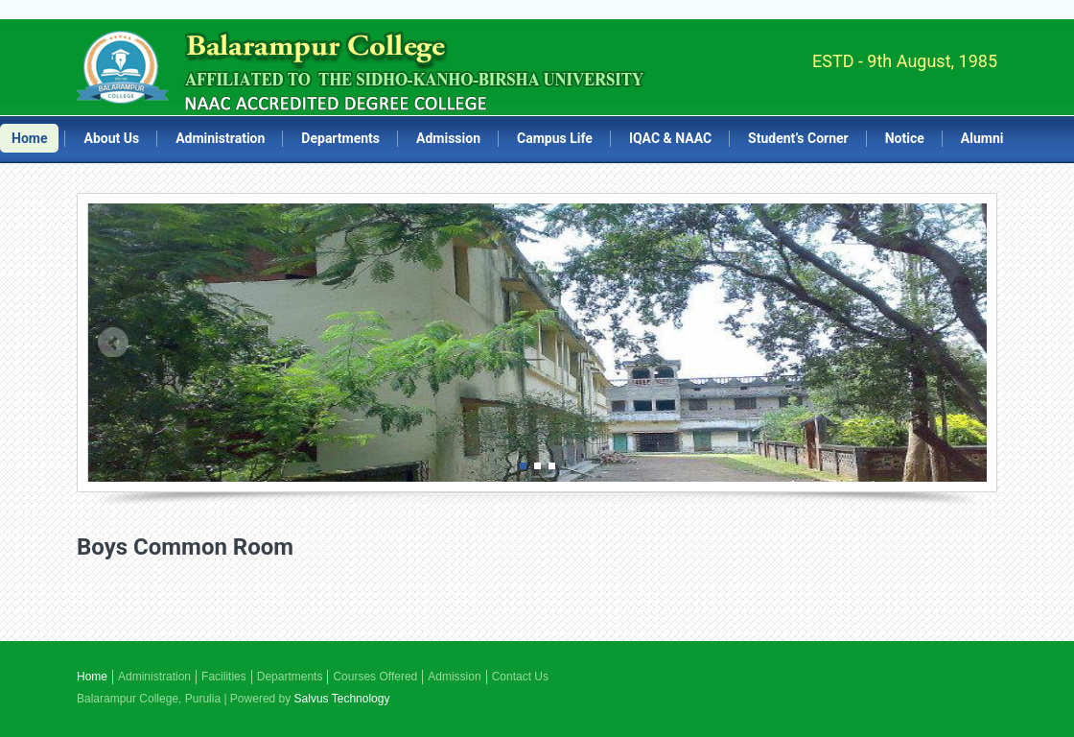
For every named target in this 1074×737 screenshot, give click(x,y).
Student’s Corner (798, 138)
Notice (904, 138)
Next (961, 342)
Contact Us (520, 676)
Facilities (223, 676)
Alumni (982, 138)
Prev (113, 342)
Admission (448, 138)
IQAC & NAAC (670, 138)
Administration (220, 138)
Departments (340, 138)
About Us (111, 138)
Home (29, 138)
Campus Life (555, 138)
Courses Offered (375, 676)
